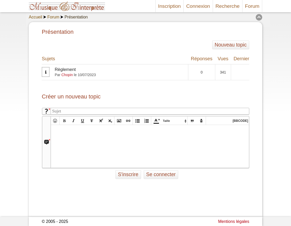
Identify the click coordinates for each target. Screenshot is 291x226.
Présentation (76, 17)
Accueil (35, 17)
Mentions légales (233, 221)
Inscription (169, 6)
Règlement (65, 69)
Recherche (228, 6)
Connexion (198, 6)
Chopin (67, 75)
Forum (252, 6)
